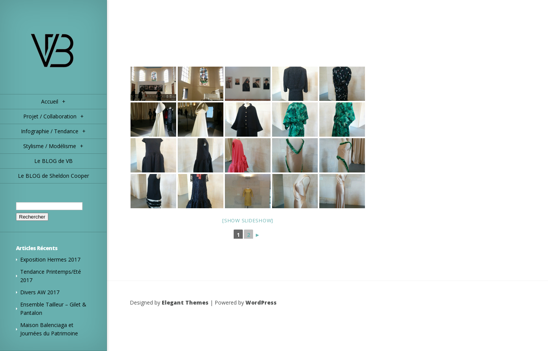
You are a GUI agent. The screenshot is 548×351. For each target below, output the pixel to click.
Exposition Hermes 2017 (50, 259)
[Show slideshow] (247, 220)
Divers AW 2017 (39, 292)
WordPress (261, 302)
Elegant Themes (185, 302)
